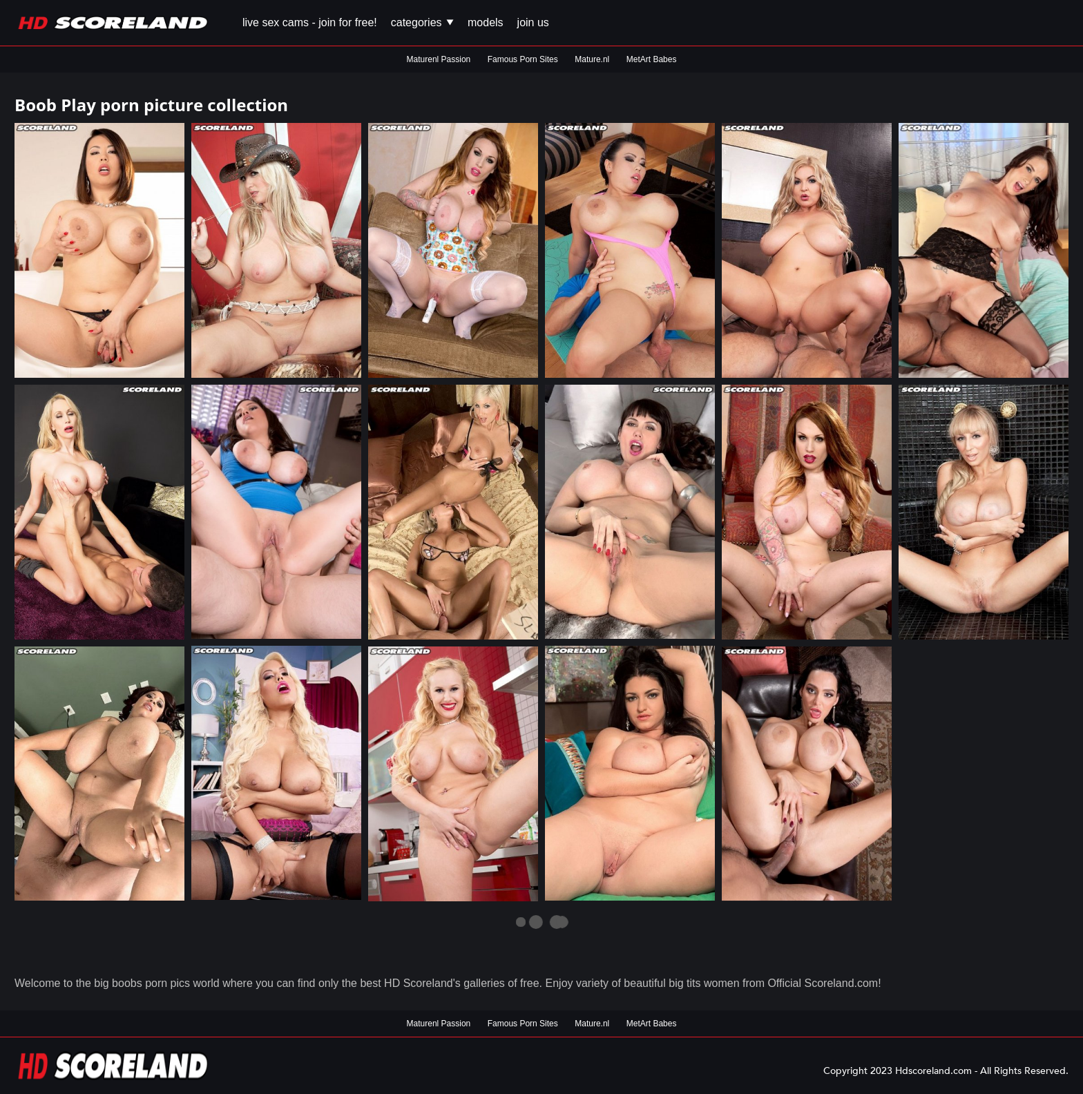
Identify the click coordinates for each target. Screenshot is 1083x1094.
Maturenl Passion (439, 59)
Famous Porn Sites (523, 59)
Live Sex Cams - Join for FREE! (309, 22)
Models (486, 22)
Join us (533, 22)
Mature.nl (592, 59)
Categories (422, 22)
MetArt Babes (651, 59)
